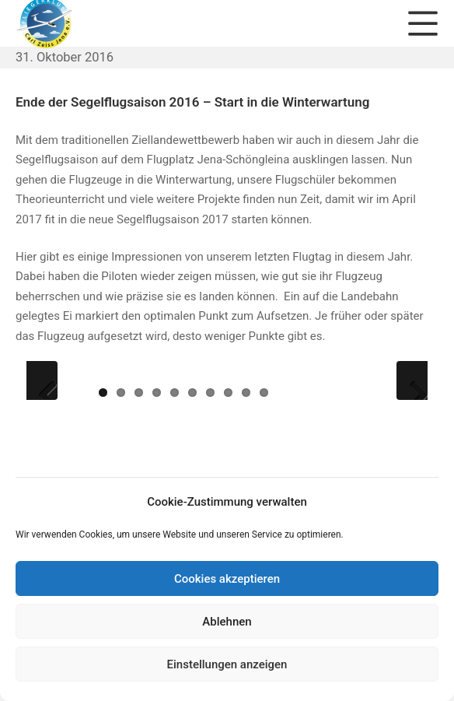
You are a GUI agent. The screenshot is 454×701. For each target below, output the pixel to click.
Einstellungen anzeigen (227, 664)
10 (264, 392)
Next (412, 380)
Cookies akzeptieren (227, 579)
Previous (42, 380)
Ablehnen (226, 622)
